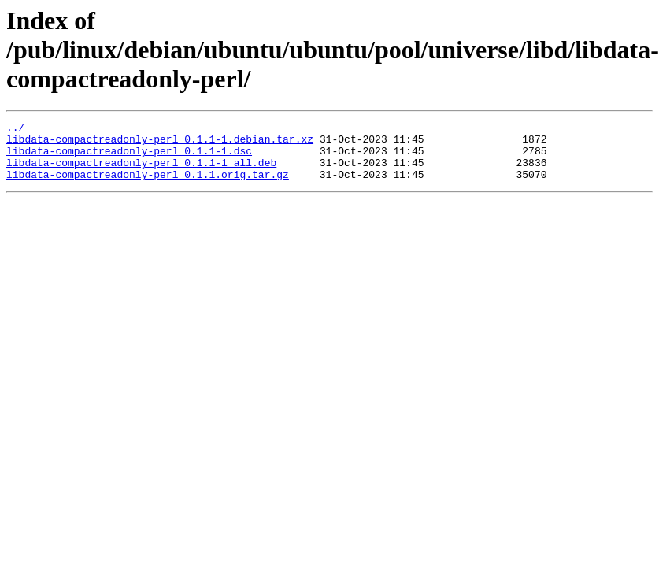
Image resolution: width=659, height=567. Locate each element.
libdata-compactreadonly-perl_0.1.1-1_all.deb (141, 172)
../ (15, 129)
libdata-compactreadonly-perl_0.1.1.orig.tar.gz (147, 186)
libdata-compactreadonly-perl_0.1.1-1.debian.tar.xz (159, 143)
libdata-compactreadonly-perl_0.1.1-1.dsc (129, 157)
